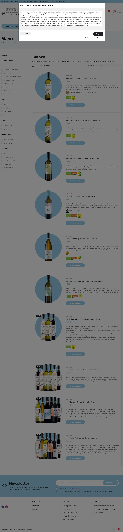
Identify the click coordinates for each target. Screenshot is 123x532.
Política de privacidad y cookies (94, 38)
